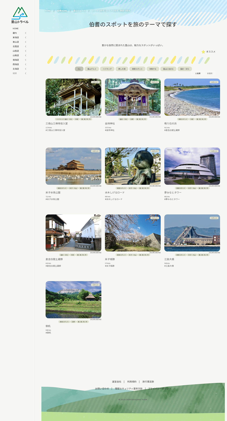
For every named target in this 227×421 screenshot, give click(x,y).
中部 (76, 119)
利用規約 (132, 379)
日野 (131, 119)
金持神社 (110, 123)
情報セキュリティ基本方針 (128, 386)
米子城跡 (110, 257)
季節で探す (125, 10)
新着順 (209, 73)
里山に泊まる (168, 69)
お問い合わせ (102, 386)
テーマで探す (98, 10)
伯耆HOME (62, 10)
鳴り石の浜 (170, 123)
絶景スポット (137, 69)
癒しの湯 (121, 69)
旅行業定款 (148, 379)
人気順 (197, 73)
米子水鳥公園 (53, 190)
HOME (16, 28)
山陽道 (16, 55)
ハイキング (107, 69)
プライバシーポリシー (159, 386)
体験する (152, 69)
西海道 (16, 64)
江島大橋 (169, 257)
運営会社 (116, 379)
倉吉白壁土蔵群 (173, 130)
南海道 (16, 59)
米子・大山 (73, 186)
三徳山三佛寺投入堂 (57, 123)
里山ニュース (80, 10)
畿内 (15, 32)
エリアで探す (112, 10)
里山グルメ (91, 69)
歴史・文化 (184, 69)
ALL (79, 69)
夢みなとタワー (173, 190)
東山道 (16, 41)
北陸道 (16, 46)
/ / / (86, 119)
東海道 (16, 37)
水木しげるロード (115, 190)
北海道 (16, 68)
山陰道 (16, 50)
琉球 (15, 73)
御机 (48, 324)
